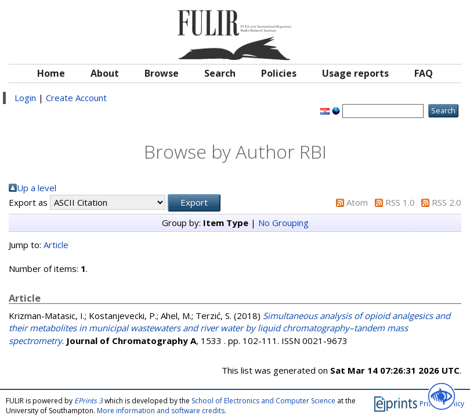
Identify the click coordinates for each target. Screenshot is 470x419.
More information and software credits (161, 411)
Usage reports (355, 73)
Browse (161, 73)
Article (56, 244)
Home (51, 73)
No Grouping (283, 222)
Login (25, 97)
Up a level (36, 188)
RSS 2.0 (446, 202)
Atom (357, 202)
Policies (279, 73)
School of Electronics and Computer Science (263, 401)
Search (220, 73)
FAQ (423, 73)
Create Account (76, 97)
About (105, 73)
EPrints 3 (88, 401)
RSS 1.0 (400, 202)
